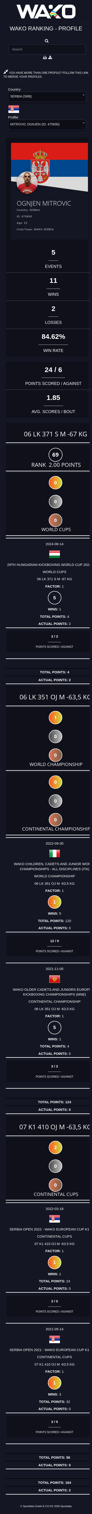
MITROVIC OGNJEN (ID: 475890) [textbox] (34, 124)
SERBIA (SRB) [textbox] (21, 96)
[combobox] (47, 97)
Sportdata (66, 1506)
